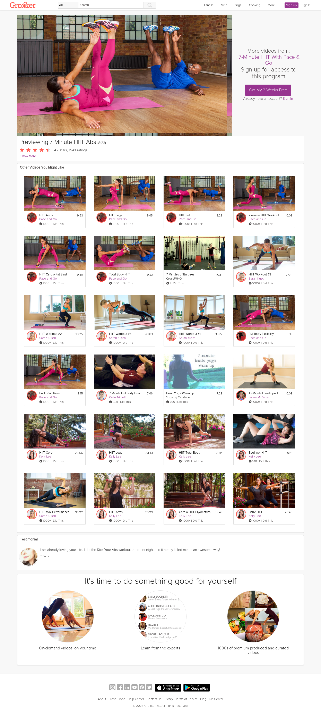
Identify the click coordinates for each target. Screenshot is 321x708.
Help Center (136, 699)
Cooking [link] (254, 5)
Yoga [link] (238, 5)
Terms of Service (186, 699)
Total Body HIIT (119, 274)
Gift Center (216, 699)
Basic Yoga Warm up (180, 393)
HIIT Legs (115, 215)
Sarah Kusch (257, 278)
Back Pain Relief (49, 393)
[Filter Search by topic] (68, 5)
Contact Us (154, 699)
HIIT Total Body (189, 452)
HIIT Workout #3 (260, 274)
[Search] (111, 5)
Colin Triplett (117, 397)
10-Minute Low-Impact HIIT (266, 393)
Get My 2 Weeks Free (268, 90)
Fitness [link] (209, 5)
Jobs (122, 699)
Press (112, 699)
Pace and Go (48, 219)
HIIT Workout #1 (190, 333)
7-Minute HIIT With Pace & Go (269, 60)
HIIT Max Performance (54, 512)
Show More (28, 156)
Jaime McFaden (259, 397)
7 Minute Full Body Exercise (126, 393)
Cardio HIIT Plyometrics (194, 512)
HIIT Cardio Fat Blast (53, 274)
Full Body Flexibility (261, 333)
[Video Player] (124, 75)
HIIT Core (45, 452)
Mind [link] (224, 5)
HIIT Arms (46, 215)
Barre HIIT (255, 512)
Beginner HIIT (258, 452)
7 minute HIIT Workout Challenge (266, 215)
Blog (203, 699)
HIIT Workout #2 (50, 333)
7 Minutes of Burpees (180, 274)
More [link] (271, 5)
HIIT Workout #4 (120, 333)
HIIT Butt (185, 215)
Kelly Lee (45, 456)
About (102, 699)
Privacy (168, 699)
